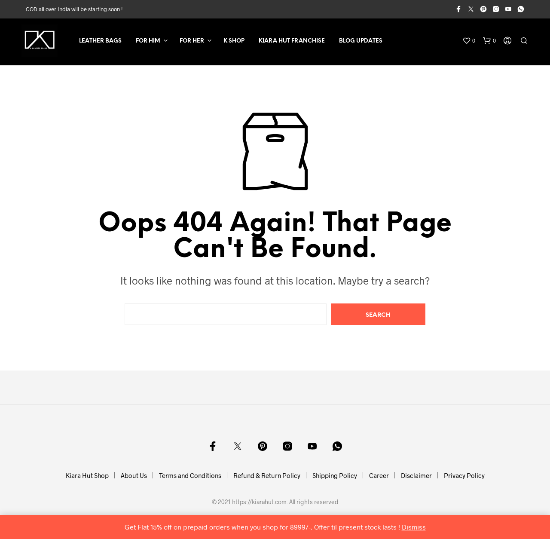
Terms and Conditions (190, 475)
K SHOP (233, 41)
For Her (192, 41)
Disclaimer (416, 475)
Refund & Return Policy (266, 475)
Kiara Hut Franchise (292, 41)
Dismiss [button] (414, 527)
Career (379, 475)
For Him (148, 41)
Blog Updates (360, 41)
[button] (468, 41)
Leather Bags (100, 41)
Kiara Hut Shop (87, 475)
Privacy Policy (464, 475)
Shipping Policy (334, 475)
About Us (134, 475)
